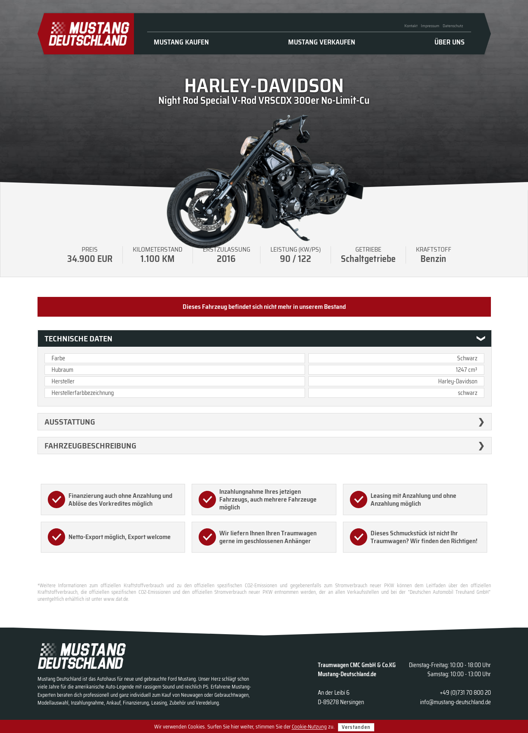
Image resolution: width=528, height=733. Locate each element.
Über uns (449, 42)
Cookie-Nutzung (309, 727)
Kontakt (411, 26)
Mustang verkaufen (321, 42)
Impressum (430, 26)
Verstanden (356, 727)
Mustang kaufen (181, 42)
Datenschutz (453, 26)
